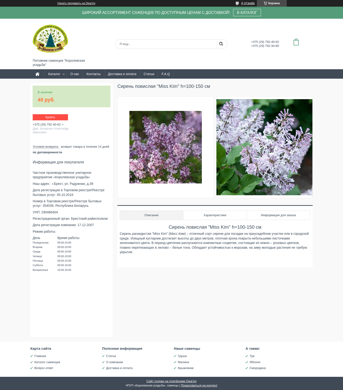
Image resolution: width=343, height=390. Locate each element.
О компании (114, 362)
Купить (50, 117)
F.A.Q (166, 74)
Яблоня (255, 362)
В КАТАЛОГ (247, 13)
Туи (252, 356)
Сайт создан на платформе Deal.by (171, 381)
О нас (74, 74)
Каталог (54, 74)
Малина (183, 362)
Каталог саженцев (47, 362)
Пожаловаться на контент (199, 385)
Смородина (258, 368)
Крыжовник (186, 368)
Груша (182, 356)
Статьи (149, 74)
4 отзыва (248, 3)
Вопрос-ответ (43, 368)
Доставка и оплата (122, 74)
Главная (40, 356)
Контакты (93, 74)
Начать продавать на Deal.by (76, 3)
